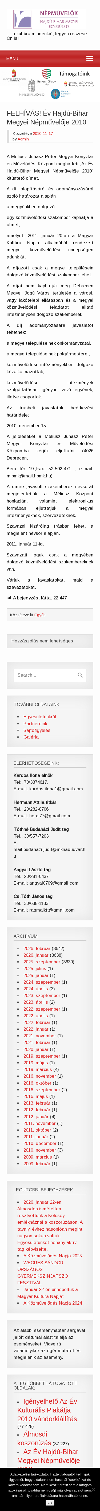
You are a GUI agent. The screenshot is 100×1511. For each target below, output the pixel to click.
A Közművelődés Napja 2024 (52, 1303)
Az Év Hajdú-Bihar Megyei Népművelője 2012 (48, 1460)
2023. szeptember (41, 995)
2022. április (35, 1015)
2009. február (36, 1163)
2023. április (35, 1002)
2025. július (34, 968)
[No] (93, 1489)
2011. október (37, 1130)
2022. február (36, 1022)
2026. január (36, 955)
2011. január (35, 1136)
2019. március (37, 1069)
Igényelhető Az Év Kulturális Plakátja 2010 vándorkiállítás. (48, 1410)
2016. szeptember (41, 1089)
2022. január (36, 1029)
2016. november (39, 1076)
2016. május (35, 1096)
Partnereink (35, 723)
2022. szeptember (41, 1009)
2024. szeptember (41, 982)
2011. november (39, 1123)
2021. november (39, 1035)
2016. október (37, 1083)
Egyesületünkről (39, 716)
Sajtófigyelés (36, 730)
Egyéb (40, 615)
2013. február (36, 1103)
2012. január (36, 1116)
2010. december (40, 1143)
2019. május (35, 1062)
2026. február (36, 948)
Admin (23, 139)
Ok (50, 1503)
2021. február (36, 1042)
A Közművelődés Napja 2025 (52, 1255)
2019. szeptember (41, 1056)
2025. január (36, 975)
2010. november (39, 1150)
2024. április (35, 988)
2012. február (36, 1109)
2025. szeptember (41, 961)
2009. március (37, 1157)
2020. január (36, 1049)
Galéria (31, 737)
